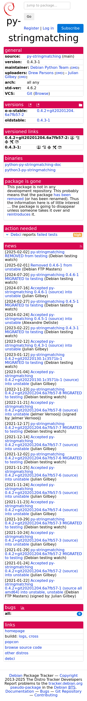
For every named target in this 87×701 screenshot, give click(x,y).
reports (43, 235)
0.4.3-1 (43, 120)
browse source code (23, 647)
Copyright (69, 675)
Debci (16, 234)
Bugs (44, 691)
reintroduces (18, 214)
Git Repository (68, 691)
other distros (16, 653)
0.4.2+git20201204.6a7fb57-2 (39, 113)
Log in (48, 28)
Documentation (19, 691)
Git (29, 93)
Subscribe (70, 28)
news (10, 246)
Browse (41, 93)
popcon (12, 642)
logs (22, 636)
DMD (74, 67)
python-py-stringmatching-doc (33, 164)
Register (31, 28)
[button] (7, 234)
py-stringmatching (44, 56)
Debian (16, 675)
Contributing (46, 695)
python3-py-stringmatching (30, 170)
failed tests (47, 234)
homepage (15, 631)
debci (10, 658)
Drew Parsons (40, 73)
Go (29, 16)
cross (33, 636)
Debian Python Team (49, 67)
